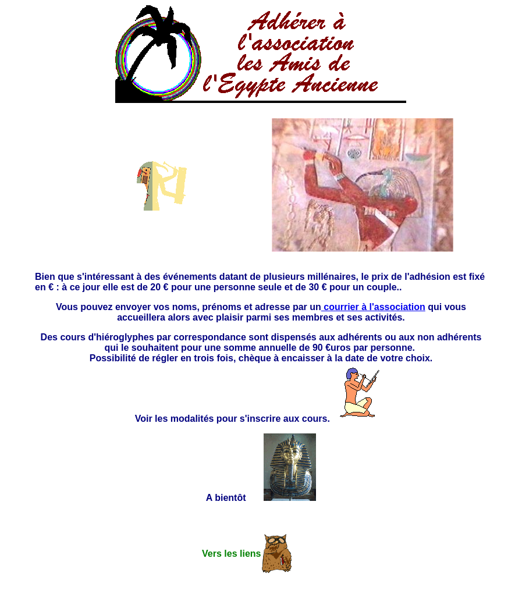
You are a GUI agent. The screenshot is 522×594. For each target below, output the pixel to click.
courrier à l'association (373, 307)
